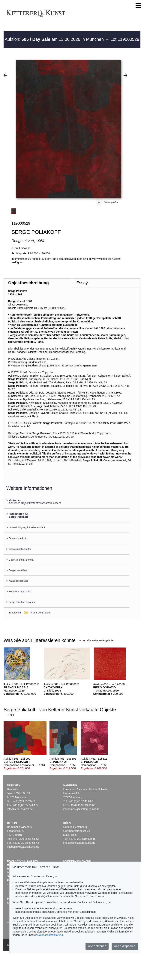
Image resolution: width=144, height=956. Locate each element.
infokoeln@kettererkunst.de (79, 842)
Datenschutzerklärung (50, 934)
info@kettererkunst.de (20, 809)
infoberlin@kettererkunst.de (23, 846)
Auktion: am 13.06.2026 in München (55, 39)
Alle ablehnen (97, 946)
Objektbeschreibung (28, 282)
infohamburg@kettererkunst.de (81, 809)
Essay (82, 282)
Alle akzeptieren (124, 946)
